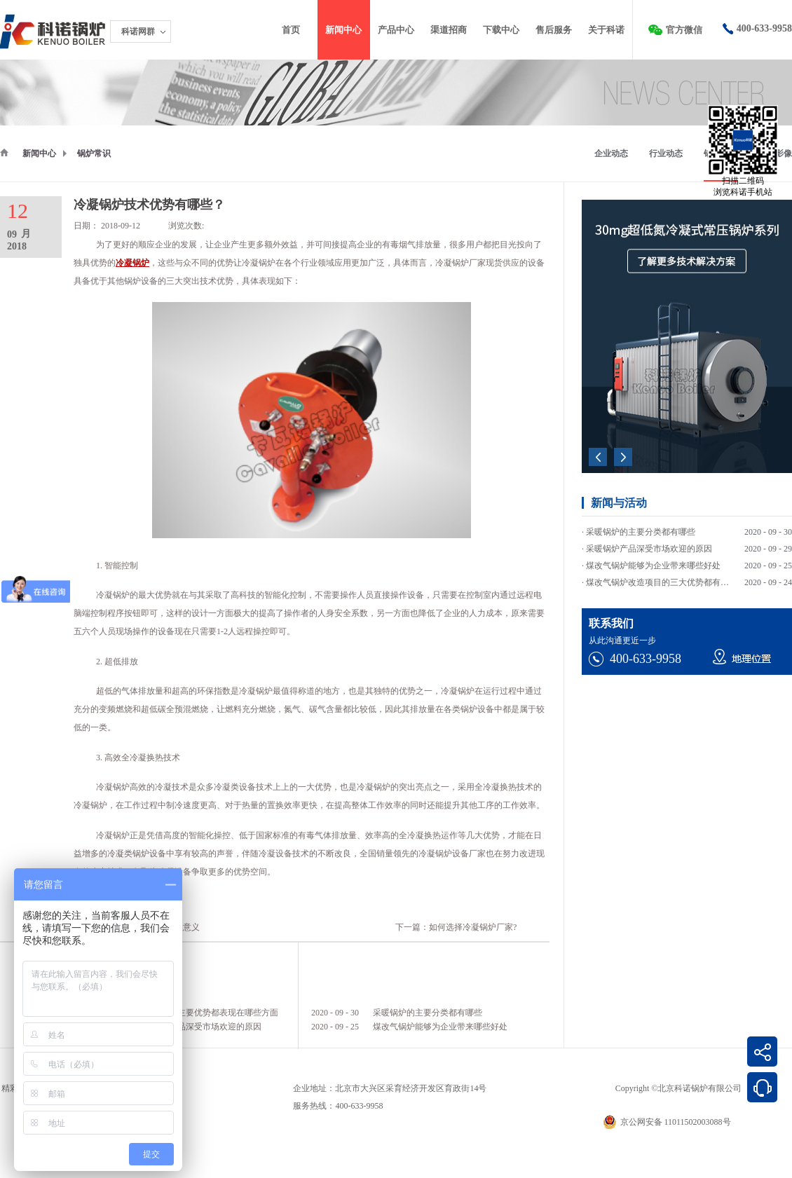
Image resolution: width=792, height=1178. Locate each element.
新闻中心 (39, 153)
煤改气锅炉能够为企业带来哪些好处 (440, 1027)
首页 (291, 30)
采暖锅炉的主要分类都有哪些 (427, 1013)
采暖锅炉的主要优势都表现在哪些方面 (206, 1013)
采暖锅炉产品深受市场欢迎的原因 (198, 1027)
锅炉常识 (94, 153)
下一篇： (456, 927)
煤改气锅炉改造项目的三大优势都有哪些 (661, 582)
